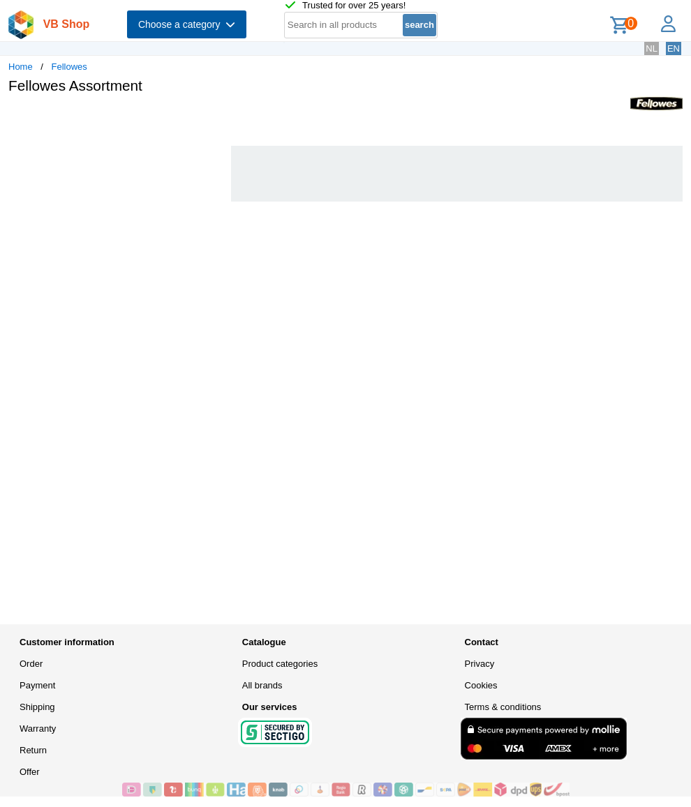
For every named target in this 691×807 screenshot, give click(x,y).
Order (31, 663)
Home (20, 66)
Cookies (481, 685)
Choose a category (186, 24)
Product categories (280, 663)
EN (673, 48)
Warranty (38, 728)
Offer (30, 772)
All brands (262, 685)
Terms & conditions (503, 707)
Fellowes (69, 66)
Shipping (37, 707)
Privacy (480, 663)
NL (651, 48)
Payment (37, 685)
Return (33, 750)
